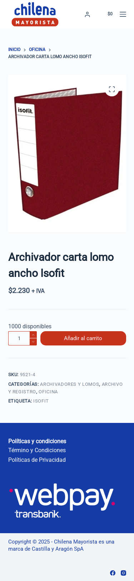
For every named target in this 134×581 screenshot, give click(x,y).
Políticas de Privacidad (37, 459)
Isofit (41, 401)
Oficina (48, 391)
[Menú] (123, 14)
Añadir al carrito (83, 338)
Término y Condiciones (37, 450)
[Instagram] (123, 573)
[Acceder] (87, 14)
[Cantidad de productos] (22, 338)
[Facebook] (112, 573)
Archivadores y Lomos (69, 384)
